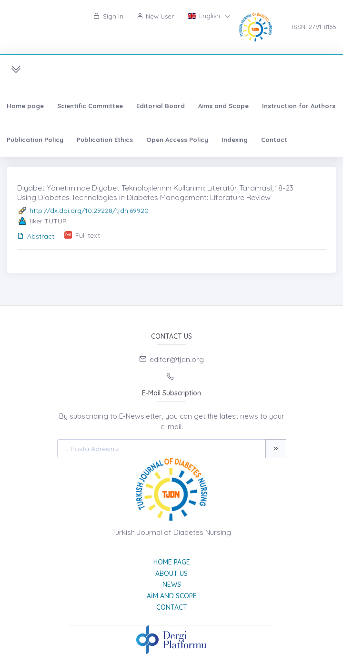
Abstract (35, 236)
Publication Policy (35, 139)
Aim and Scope (172, 596)
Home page (25, 106)
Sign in (108, 16)
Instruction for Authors (298, 106)
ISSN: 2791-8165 (314, 26)
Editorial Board (160, 106)
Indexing (235, 139)
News (171, 584)
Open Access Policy (177, 139)
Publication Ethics (105, 139)
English (204, 16)
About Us (171, 573)
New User (155, 16)
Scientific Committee (90, 106)
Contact (274, 139)
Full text (87, 235)
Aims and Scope (223, 106)
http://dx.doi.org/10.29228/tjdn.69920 (89, 210)
